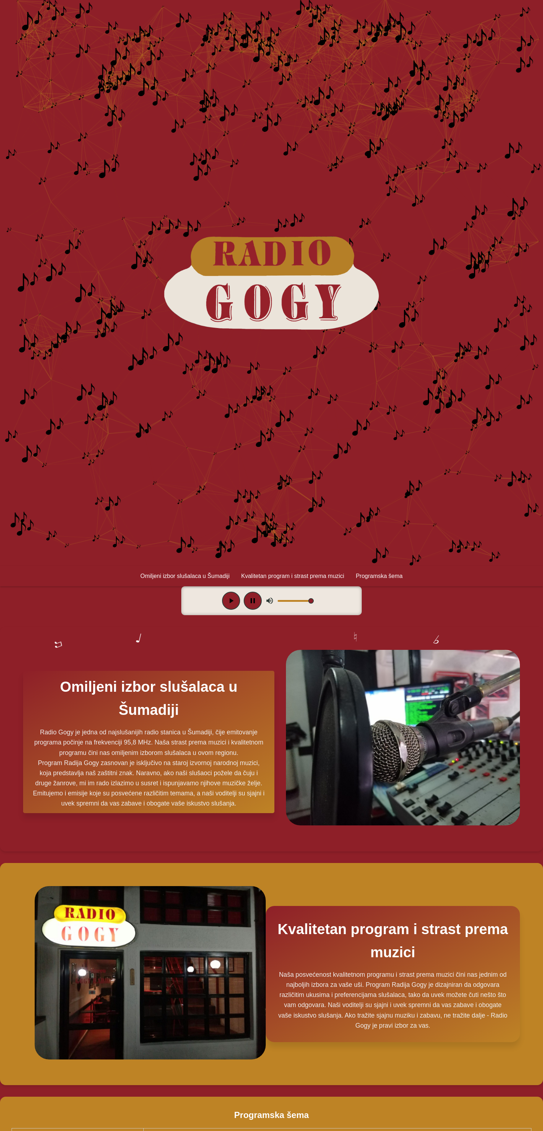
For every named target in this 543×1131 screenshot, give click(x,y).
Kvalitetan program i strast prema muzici (292, 576)
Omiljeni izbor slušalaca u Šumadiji (185, 576)
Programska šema (379, 576)
